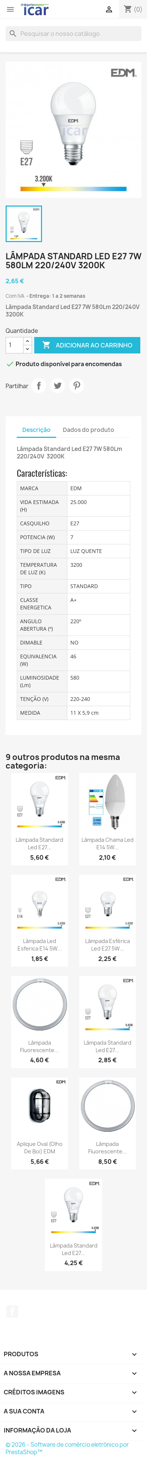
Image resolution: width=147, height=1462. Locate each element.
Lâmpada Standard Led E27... (39, 843)
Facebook (12, 1311)
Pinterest (76, 385)
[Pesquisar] (73, 33)
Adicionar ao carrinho (87, 345)
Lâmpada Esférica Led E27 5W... (107, 944)
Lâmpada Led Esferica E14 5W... (39, 944)
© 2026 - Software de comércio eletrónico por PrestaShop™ (67, 1448)
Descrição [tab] (36, 430)
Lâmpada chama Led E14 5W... (108, 843)
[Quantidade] (14, 345)
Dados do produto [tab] (88, 430)
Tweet (57, 385)
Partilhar (38, 385)
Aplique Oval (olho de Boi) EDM (40, 1147)
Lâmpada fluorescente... (39, 1046)
